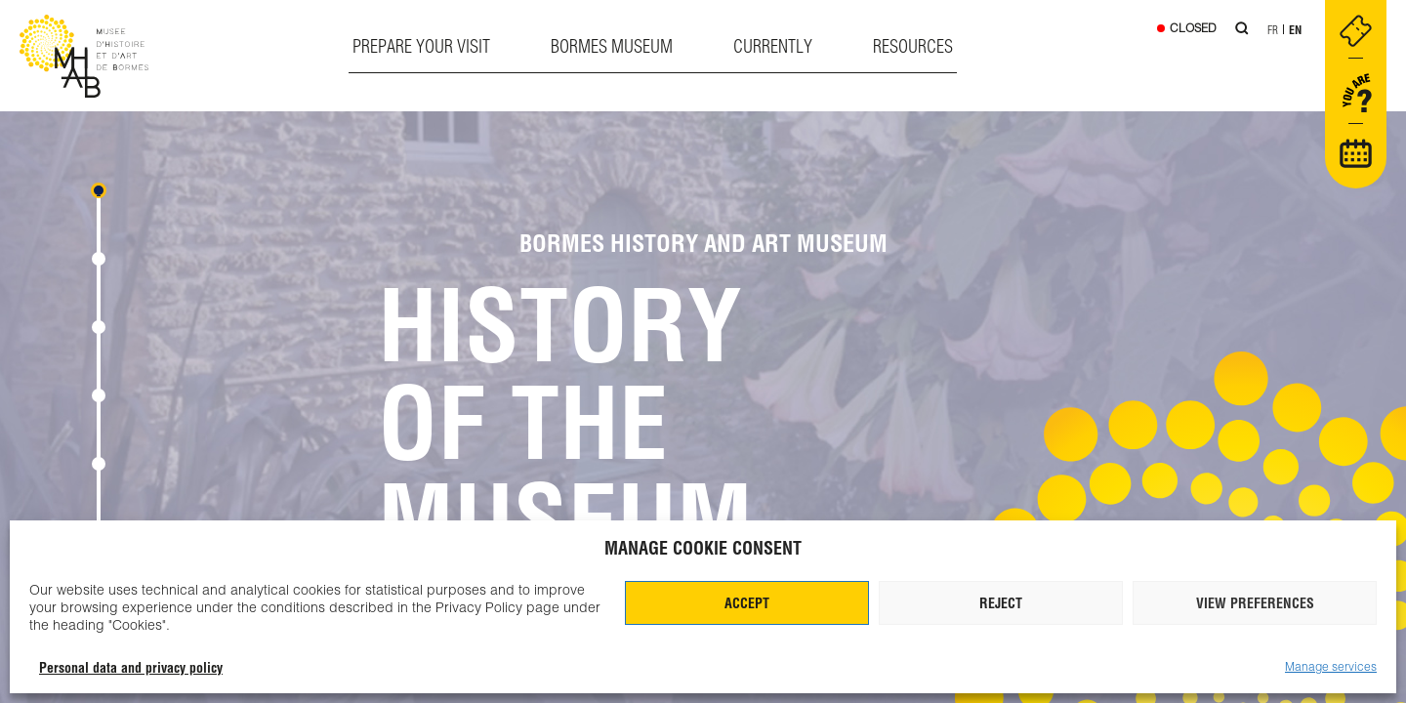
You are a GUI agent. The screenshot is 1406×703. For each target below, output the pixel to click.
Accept (746, 603)
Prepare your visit (421, 46)
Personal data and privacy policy (131, 668)
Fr (1272, 29)
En (1295, 29)
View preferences (1255, 603)
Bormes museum (612, 46)
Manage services (1331, 666)
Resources (913, 46)
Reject (1000, 603)
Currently (772, 46)
